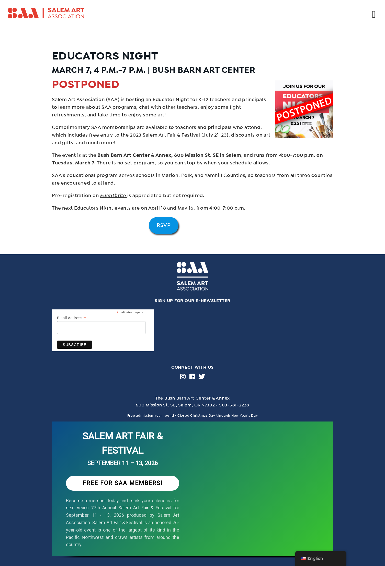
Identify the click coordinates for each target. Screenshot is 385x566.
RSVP (164, 225)
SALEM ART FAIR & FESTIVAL (123, 443)
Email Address (71, 318)
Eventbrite (113, 195)
